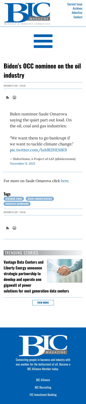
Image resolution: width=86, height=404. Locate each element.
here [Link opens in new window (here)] (64, 180)
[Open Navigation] (43, 42)
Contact (77, 17)
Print (14, 97)
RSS (7, 97)
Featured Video (14, 198)
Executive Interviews (17, 203)
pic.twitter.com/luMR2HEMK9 (38, 149)
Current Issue (74, 4)
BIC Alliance (43, 379)
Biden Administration (40, 198)
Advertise (77, 12)
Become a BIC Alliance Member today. (48, 366)
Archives (77, 8)
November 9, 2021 (22, 163)
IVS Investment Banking (43, 394)
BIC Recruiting (43, 387)
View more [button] (43, 302)
